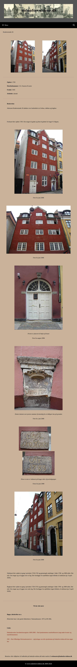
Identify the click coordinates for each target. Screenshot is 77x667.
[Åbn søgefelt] (74, 25)
